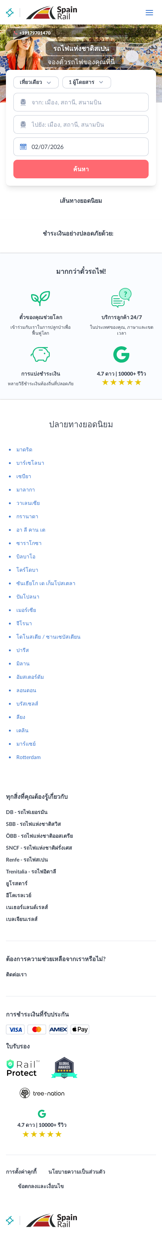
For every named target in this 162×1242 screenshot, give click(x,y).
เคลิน (22, 730)
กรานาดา (27, 516)
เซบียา (23, 476)
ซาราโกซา (29, 543)
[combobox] (81, 102)
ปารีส (22, 650)
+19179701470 (35, 32)
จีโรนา (24, 623)
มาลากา (25, 489)
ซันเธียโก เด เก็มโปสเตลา (45, 583)
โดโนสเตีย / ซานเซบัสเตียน (48, 636)
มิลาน (23, 663)
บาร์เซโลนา (30, 463)
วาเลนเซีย (28, 503)
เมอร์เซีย (26, 610)
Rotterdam (28, 757)
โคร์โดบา (27, 570)
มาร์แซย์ (26, 743)
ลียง (20, 717)
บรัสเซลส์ (27, 703)
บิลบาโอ (25, 556)
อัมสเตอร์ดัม (30, 677)
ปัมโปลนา (27, 596)
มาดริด (24, 449)
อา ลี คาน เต (30, 529)
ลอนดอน (26, 690)
